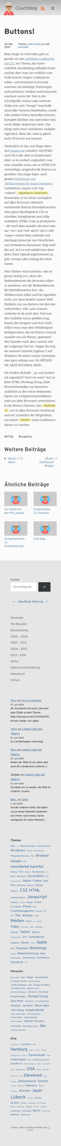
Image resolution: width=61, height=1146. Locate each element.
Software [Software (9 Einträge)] (14, 891)
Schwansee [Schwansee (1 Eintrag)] (32, 1103)
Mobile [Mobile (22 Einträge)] (27, 881)
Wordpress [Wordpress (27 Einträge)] (17, 851)
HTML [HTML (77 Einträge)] (34, 890)
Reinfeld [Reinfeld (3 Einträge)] (14, 1114)
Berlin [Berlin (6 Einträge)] (37, 1111)
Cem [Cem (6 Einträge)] (22, 977)
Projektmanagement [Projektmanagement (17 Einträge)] (22, 911)
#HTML (9, 437)
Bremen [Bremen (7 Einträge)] (24, 1091)
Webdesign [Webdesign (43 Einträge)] (38, 948)
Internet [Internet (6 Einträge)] (29, 851)
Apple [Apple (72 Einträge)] (41, 942)
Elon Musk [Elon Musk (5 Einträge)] (44, 992)
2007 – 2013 (18, 643)
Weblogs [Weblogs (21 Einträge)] (27, 915)
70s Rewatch (18, 624)
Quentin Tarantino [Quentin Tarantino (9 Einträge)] (34, 1021)
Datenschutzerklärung (22, 668)
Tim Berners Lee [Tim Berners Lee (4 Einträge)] (17, 988)
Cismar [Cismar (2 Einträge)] (29, 1107)
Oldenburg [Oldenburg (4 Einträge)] (31, 1085)
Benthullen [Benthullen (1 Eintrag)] (21, 1107)
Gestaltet (23, 47)
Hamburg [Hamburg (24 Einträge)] (18, 1049)
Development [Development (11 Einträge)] (38, 872)
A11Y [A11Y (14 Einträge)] (24, 937)
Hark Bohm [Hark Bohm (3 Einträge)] (29, 1001)
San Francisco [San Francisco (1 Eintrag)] (15, 1056)
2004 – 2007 (18, 649)
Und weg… (41, 539)
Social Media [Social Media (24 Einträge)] (35, 876)
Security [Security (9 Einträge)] (39, 911)
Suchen (15, 580)
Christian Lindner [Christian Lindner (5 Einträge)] (18, 981)
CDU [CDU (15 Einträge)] (20, 871)
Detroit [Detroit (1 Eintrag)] (31, 1050)
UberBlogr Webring (30, 602)
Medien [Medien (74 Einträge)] (17, 920)
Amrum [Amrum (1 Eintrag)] (43, 1050)
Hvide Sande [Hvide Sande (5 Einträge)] (17, 1059)
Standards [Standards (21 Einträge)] (16, 962)
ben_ (13, 800)
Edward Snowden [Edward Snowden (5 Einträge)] (41, 985)
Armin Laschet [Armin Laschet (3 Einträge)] (16, 1021)
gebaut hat (18, 150)
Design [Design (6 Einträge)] (22, 903)
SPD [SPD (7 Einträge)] (47, 876)
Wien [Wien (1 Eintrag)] (34, 1045)
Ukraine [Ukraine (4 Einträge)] (14, 1102)
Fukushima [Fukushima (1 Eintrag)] (46, 1111)
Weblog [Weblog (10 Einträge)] (13, 872)
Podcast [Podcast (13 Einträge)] (39, 885)
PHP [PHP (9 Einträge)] (25, 861)
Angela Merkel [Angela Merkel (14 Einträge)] (34, 1010)
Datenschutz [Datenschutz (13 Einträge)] (28, 957)
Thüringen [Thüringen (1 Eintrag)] (14, 1076)
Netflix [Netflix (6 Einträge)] (36, 916)
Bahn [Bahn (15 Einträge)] (43, 953)
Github (19, 680)
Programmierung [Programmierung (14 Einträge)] (19, 856)
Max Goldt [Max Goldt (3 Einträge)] (14, 977)
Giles (25, 800)
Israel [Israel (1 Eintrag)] (12, 1070)
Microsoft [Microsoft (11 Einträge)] (21, 876)
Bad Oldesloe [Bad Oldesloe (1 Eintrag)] (20, 1070)
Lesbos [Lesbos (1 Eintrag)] (24, 1056)
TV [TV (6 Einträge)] (18, 846)
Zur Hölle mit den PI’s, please (14, 511)
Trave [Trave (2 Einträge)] (41, 1086)
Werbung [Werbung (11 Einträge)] (21, 885)
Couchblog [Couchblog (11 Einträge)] (15, 906)
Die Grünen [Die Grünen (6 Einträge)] (24, 927)
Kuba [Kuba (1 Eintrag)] (48, 1056)
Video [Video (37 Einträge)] (14, 927)
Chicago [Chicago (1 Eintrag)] (30, 1098)
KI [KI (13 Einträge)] (45, 911)
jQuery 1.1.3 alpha (15, 460)
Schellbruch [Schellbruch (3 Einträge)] (16, 1063)
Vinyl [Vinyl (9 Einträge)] (32, 856)
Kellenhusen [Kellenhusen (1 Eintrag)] (14, 1045)
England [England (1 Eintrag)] (43, 1107)
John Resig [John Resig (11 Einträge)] (17, 1010)
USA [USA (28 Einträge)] (30, 1069)
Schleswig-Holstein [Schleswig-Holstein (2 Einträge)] (41, 1060)
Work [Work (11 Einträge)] (12, 876)
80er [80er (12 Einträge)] (12, 846)
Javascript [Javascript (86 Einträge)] (37, 897)
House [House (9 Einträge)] (27, 872)
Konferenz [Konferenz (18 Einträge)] (43, 958)
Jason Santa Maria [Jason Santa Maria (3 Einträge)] (18, 1014)
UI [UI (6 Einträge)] (34, 922)
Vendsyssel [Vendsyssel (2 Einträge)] (25, 1115)
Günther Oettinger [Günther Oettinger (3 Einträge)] (18, 992)
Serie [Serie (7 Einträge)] (32, 927)
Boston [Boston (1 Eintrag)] (36, 1107)
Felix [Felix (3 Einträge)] (30, 985)
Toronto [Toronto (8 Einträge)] (42, 1081)
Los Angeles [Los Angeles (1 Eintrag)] (41, 1103)
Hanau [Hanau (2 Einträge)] (23, 1103)
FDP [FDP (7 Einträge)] (12, 916)
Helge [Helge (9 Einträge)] (30, 977)
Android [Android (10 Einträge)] (38, 927)
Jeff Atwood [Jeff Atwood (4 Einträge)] (15, 1026)
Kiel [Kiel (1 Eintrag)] (20, 1076)
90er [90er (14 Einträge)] (45, 881)
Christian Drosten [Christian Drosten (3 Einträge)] (17, 1030)
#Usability (25, 437)
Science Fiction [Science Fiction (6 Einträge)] (15, 881)
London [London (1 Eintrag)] (13, 1086)
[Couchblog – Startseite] (20, 8)
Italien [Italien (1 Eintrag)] (39, 1070)
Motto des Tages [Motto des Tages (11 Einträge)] (27, 846)
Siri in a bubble (31, 700)
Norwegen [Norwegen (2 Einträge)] (26, 1111)
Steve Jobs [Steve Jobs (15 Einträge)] (42, 1005)
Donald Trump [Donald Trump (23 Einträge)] (38, 996)
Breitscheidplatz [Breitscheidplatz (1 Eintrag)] (30, 1064)
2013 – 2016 (18, 655)
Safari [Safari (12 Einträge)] (29, 921)
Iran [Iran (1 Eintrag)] (45, 1076)
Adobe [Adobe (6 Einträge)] (32, 943)
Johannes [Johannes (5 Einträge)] (32, 992)
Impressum (17, 674)
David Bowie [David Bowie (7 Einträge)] (41, 977)
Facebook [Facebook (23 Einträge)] (22, 948)
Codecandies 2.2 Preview (42, 511)
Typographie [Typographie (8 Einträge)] (15, 958)
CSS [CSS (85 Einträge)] (24, 890)
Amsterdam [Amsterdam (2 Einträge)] (15, 1111)
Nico (13, 700)
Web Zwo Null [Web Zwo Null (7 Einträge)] (15, 937)
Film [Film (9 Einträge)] (34, 907)
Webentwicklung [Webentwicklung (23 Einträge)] (28, 953)
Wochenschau (19, 630)
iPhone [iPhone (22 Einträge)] (26, 906)
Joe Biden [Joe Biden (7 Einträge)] (27, 1005)
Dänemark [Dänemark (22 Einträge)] (33, 1075)
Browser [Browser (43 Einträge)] (42, 856)
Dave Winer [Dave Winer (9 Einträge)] (16, 1001)
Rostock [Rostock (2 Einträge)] (38, 1098)
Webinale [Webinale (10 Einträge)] (14, 932)
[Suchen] (44, 587)
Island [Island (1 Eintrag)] (37, 1050)
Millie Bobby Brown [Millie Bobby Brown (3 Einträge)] (31, 1026)
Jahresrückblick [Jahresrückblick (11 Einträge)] (18, 897)
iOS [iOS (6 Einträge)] (26, 963)
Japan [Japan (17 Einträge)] (37, 1090)
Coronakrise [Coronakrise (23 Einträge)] (36, 937)
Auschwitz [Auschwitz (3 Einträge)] (26, 1044)
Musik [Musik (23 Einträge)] (25, 943)
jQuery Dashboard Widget (46, 462)
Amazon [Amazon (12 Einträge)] (14, 902)
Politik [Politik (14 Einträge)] (38, 902)
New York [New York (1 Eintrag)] (45, 1070)
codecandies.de (36, 44)
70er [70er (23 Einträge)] (18, 915)
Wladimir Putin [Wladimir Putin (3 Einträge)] (33, 988)
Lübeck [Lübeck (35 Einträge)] (18, 1097)
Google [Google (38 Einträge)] (15, 861)
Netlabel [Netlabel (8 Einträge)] (30, 885)
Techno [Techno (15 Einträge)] (36, 932)
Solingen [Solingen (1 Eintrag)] (13, 1082)
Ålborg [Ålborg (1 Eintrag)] (12, 1107)
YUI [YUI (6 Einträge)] (47, 872)
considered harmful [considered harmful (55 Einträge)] (26, 866)
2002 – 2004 (19, 637)
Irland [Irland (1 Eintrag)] (29, 1060)
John (13, 729)
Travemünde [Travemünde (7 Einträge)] (36, 1055)
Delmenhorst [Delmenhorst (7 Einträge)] (27, 1081)
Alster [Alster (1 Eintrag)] (39, 1064)
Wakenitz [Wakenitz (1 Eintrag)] (21, 1086)
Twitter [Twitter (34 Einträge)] (25, 932)
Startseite (16, 618)
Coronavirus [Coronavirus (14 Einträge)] (43, 846)
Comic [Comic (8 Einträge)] (39, 921)
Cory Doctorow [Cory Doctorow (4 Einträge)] (42, 1001)
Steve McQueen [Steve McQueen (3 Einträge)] (33, 1014)
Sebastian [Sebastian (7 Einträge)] (15, 1005)
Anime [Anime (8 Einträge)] (13, 954)
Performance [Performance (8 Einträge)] (39, 851)
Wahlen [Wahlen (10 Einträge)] (29, 902)
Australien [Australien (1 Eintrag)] (46, 1064)
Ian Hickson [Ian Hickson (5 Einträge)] (34, 981)
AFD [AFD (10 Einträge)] (12, 948)
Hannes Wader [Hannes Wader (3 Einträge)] (16, 1017)
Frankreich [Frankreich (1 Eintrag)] (14, 1091)
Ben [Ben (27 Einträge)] (43, 1026)
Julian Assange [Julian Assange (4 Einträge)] (30, 1017)
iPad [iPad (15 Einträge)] (12, 885)
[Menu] (53, 8)
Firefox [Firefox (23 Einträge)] (37, 881)
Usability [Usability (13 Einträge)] (15, 942)
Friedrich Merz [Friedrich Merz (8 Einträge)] (18, 996)
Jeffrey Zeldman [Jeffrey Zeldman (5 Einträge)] (18, 985)
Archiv (14, 661)
